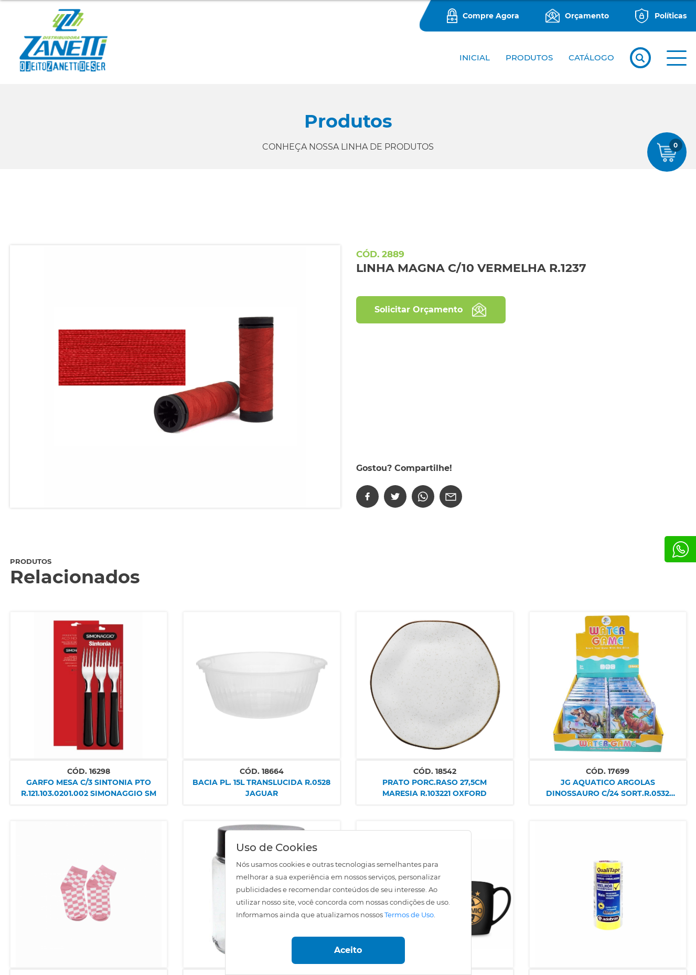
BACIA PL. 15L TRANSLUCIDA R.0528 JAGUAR (261, 788)
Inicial (474, 57)
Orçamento (587, 15)
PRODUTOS (529, 57)
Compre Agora (491, 15)
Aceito (348, 950)
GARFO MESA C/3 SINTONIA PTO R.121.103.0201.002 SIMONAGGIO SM (88, 788)
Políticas (671, 15)
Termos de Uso (409, 915)
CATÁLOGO (591, 57)
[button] (677, 58)
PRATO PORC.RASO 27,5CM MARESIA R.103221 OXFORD (434, 788)
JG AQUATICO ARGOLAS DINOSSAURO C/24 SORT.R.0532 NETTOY (607, 788)
